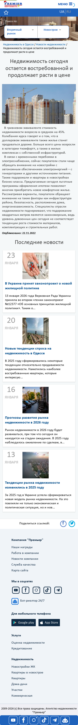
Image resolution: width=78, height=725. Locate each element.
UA (61, 12)
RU (68, 12)
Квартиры (18, 678)
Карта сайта (19, 570)
